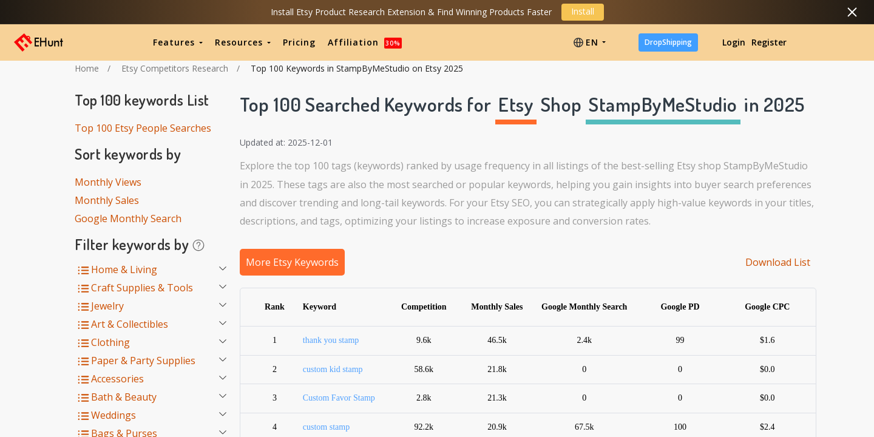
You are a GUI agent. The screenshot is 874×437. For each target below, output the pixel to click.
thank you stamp (331, 340)
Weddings (113, 415)
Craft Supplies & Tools (142, 287)
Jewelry (107, 306)
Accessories (117, 378)
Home (87, 68)
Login (733, 42)
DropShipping (668, 42)
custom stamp (326, 427)
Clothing (110, 342)
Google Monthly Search (128, 218)
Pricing (299, 42)
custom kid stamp (333, 369)
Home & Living (124, 269)
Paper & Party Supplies (143, 360)
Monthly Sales (107, 200)
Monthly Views (108, 182)
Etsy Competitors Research (174, 68)
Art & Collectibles (129, 324)
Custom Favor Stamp (339, 397)
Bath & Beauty (124, 397)
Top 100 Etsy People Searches (143, 128)
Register (769, 42)
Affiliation (365, 42)
